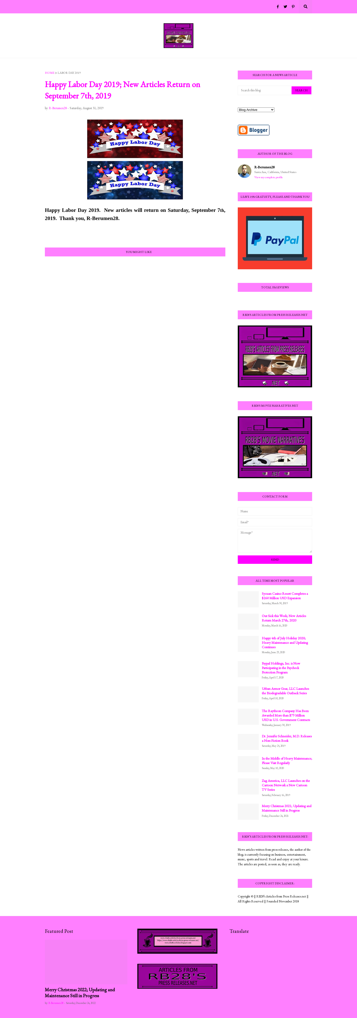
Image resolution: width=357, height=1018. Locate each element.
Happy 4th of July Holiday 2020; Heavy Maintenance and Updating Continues (285, 642)
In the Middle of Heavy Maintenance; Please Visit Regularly (287, 760)
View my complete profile (268, 177)
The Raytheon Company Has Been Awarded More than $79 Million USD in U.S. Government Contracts (286, 715)
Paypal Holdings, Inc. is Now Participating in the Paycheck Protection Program (281, 667)
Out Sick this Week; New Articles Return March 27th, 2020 (284, 618)
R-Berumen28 (264, 167)
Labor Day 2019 (69, 73)
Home (50, 73)
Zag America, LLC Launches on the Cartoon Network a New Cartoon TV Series (286, 785)
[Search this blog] (265, 90)
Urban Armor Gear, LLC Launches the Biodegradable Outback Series (285, 690)
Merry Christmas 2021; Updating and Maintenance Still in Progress (286, 808)
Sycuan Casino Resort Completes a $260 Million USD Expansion (285, 595)
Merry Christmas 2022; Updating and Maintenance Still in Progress (80, 993)
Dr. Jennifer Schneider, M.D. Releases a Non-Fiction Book (287, 738)
